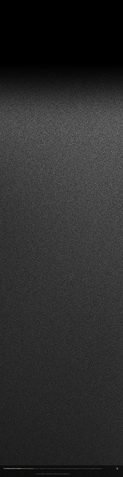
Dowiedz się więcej (27, 468)
